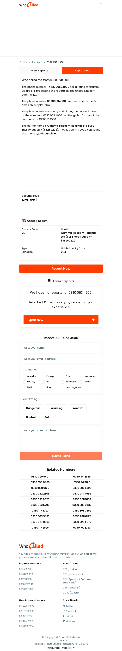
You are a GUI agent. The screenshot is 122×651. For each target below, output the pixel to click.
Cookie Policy (68, 647)
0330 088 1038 (82, 499)
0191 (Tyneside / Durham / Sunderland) (77, 581)
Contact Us (61, 640)
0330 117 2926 (40, 528)
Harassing (55, 408)
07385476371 (26, 621)
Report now (61, 320)
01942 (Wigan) (71, 592)
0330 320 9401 (40, 476)
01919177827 (25, 616)
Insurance (90, 376)
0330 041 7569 (82, 493)
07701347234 (26, 626)
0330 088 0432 (81, 505)
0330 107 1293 (82, 528)
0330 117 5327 (40, 511)
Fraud (69, 376)
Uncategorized (74, 387)
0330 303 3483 (40, 516)
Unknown (77, 408)
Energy (50, 376)
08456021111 (25, 569)
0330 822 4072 (82, 522)
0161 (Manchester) (73, 574)
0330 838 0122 (82, 516)
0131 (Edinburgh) (71, 587)
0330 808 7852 (82, 511)
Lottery (31, 381)
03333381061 (25, 579)
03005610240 (26, 584)
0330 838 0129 (40, 488)
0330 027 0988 (40, 522)
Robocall (71, 381)
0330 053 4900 (55, 62)
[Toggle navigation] (101, 5)
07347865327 (26, 606)
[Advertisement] (59, 32)
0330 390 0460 (40, 482)
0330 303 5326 (82, 488)
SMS (29, 387)
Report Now (82, 70)
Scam (88, 381)
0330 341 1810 (81, 482)
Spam (49, 387)
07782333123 (26, 574)
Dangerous (33, 408)
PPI (47, 381)
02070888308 (26, 611)
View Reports (39, 70)
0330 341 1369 (82, 476)
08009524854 (26, 589)
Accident (32, 376)
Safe (47, 417)
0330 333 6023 (40, 499)
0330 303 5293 (40, 505)
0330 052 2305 (40, 493)
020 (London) (70, 569)
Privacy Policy (54, 647)
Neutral (30, 417)
